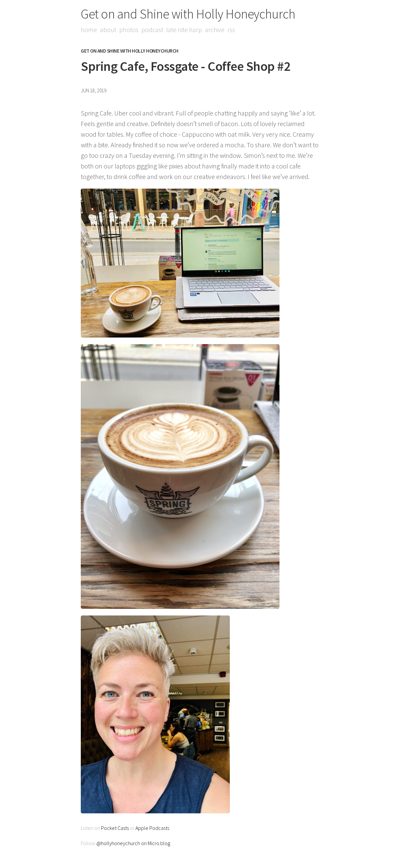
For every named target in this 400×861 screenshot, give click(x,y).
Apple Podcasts (152, 828)
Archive (215, 29)
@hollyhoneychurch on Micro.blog (133, 843)
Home (89, 29)
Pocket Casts (115, 828)
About (108, 29)
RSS (231, 29)
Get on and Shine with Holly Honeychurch (188, 14)
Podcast (152, 29)
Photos (128, 29)
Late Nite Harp (184, 29)
